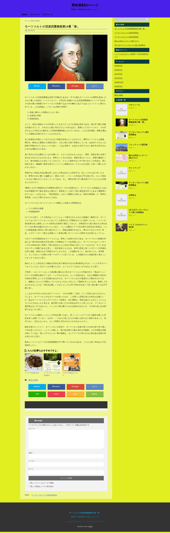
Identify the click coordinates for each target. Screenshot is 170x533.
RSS (76, 395)
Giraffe (90, 526)
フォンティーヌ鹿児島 (138, 145)
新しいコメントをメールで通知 (42, 484)
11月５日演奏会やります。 (70, 374)
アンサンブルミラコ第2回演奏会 (52, 374)
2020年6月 (118, 66)
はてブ (94, 86)
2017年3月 (118, 78)
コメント (31, 430)
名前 (30, 454)
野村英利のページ (85, 5)
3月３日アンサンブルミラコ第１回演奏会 (130, 45)
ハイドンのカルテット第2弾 (125, 54)
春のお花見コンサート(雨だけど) (127, 41)
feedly (94, 395)
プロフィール (47, 14)
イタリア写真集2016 (32, 373)
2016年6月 (118, 86)
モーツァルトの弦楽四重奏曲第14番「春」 (130, 29)
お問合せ (24, 14)
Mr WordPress (143, 54)
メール (31, 462)
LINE (37, 395)
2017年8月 (118, 74)
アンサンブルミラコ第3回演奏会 (44, 496)
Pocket (56, 395)
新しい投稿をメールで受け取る (42, 488)
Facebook (56, 86)
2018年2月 (118, 70)
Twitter (37, 86)
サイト (30, 470)
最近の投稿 (33, 380)
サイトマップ (35, 14)
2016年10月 (119, 82)
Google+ (75, 86)
